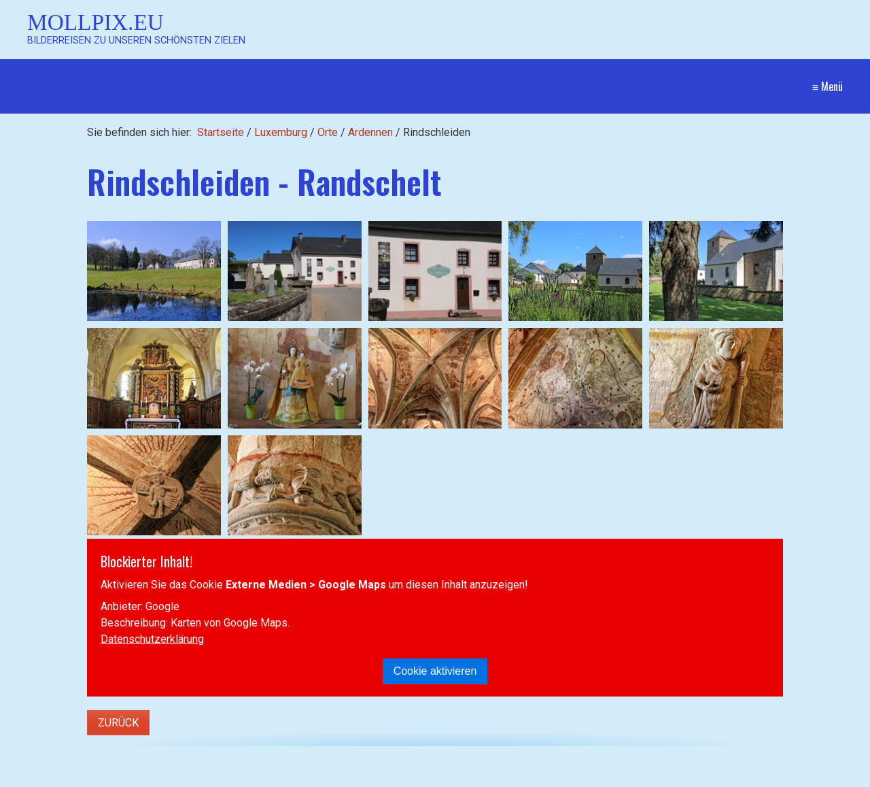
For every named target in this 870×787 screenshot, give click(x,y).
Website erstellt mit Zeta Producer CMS (747, 777)
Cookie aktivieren (435, 671)
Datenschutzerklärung (152, 639)
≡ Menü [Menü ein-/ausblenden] (827, 86)
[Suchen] (265, 777)
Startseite (220, 132)
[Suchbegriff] (150, 778)
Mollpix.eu (95, 22)
